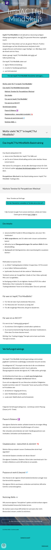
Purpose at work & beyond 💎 (15, 118)
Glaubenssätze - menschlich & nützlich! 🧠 (19, 114)
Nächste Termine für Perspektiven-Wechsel (19, 91)
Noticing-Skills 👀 (10, 122)
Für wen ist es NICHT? (12, 103)
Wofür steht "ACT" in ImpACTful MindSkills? (17, 84)
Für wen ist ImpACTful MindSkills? (16, 99)
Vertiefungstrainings (10, 107)
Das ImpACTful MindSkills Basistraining (16, 88)
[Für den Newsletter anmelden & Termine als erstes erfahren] (25, 203)
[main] (25, 15)
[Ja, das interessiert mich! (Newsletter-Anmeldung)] (25, 521)
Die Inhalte (8, 95)
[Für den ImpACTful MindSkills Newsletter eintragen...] (25, 75)
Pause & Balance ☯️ (11, 110)
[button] (2, 3)
